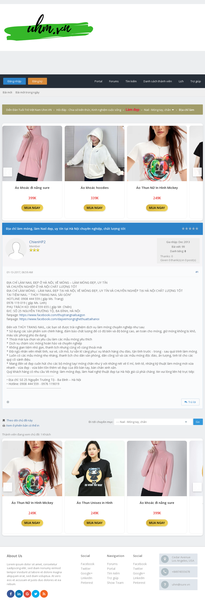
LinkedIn (139, 578)
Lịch (181, 81)
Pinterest (139, 583)
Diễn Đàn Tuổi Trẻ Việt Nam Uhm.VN (29, 110)
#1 (197, 271)
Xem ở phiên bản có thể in (22, 425)
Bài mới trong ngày (28, 92)
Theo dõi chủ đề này (20, 420)
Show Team (115, 583)
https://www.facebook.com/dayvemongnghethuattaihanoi (59, 319)
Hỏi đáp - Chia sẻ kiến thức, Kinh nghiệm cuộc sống (88, 110)
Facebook (140, 564)
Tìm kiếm (131, 81)
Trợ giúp (195, 81)
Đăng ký (37, 81)
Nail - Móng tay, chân (157, 110)
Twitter (138, 569)
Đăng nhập (14, 81)
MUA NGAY (32, 208)
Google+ (139, 573)
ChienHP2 (37, 241)
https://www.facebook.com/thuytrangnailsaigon (52, 315)
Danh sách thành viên (158, 81)
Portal (98, 81)
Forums (114, 81)
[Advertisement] (102, 62)
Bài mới (7, 92)
